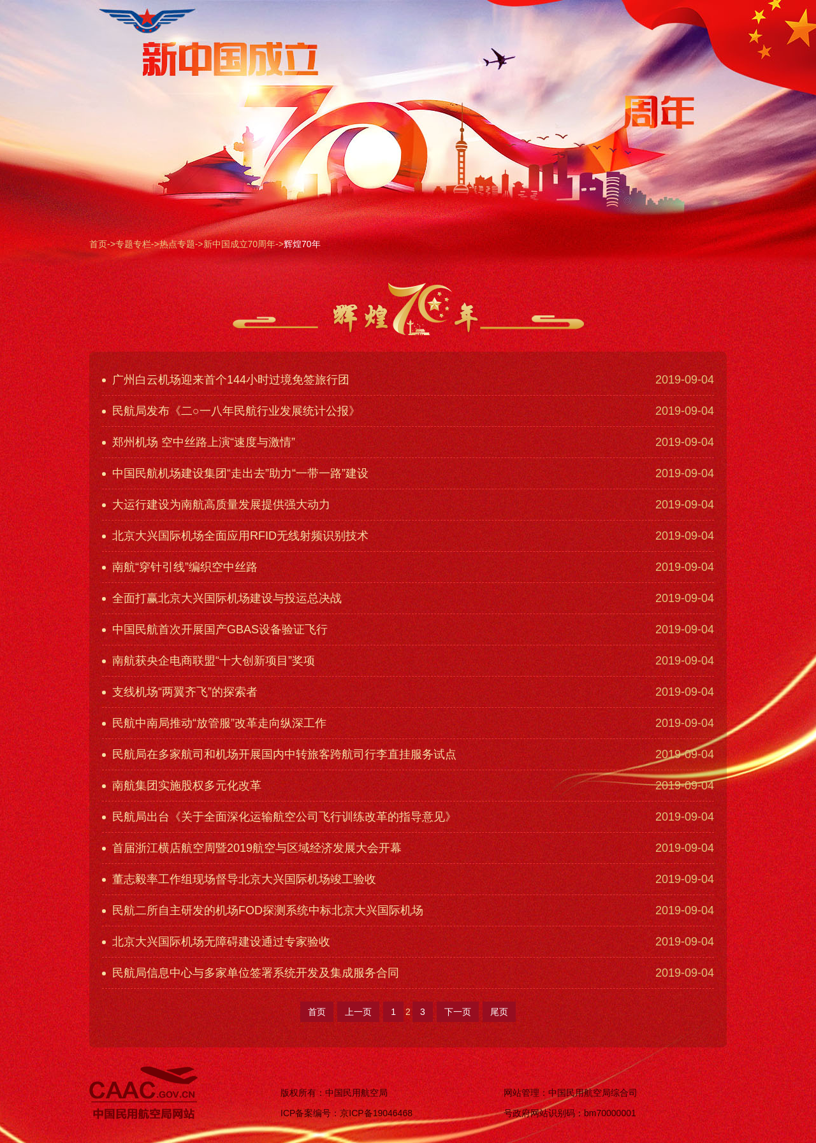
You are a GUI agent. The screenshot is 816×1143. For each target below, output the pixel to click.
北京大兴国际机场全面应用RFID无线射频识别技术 (235, 535)
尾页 (499, 1012)
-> (111, 244)
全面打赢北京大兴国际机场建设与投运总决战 (222, 598)
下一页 (457, 1012)
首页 (98, 244)
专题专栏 (133, 244)
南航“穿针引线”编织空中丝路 (180, 567)
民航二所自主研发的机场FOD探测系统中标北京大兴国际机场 (262, 910)
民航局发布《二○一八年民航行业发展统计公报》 (231, 411)
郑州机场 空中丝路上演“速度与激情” (198, 442)
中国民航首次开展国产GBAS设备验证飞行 (215, 629)
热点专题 (177, 244)
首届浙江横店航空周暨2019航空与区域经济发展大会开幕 (252, 848)
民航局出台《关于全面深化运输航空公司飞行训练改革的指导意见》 (279, 816)
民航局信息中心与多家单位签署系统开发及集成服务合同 (250, 973)
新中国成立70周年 (239, 244)
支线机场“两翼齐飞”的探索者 (180, 692)
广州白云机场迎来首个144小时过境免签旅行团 (225, 379)
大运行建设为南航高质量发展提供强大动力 (216, 504)
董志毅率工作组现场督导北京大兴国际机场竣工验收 (239, 879)
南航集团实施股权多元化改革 (181, 785)
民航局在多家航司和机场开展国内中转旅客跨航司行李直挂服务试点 (279, 754)
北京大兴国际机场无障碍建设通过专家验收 (216, 941)
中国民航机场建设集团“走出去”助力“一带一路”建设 (235, 473)
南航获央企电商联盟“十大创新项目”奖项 (208, 660)
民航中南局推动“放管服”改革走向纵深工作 (214, 723)
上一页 (358, 1012)
